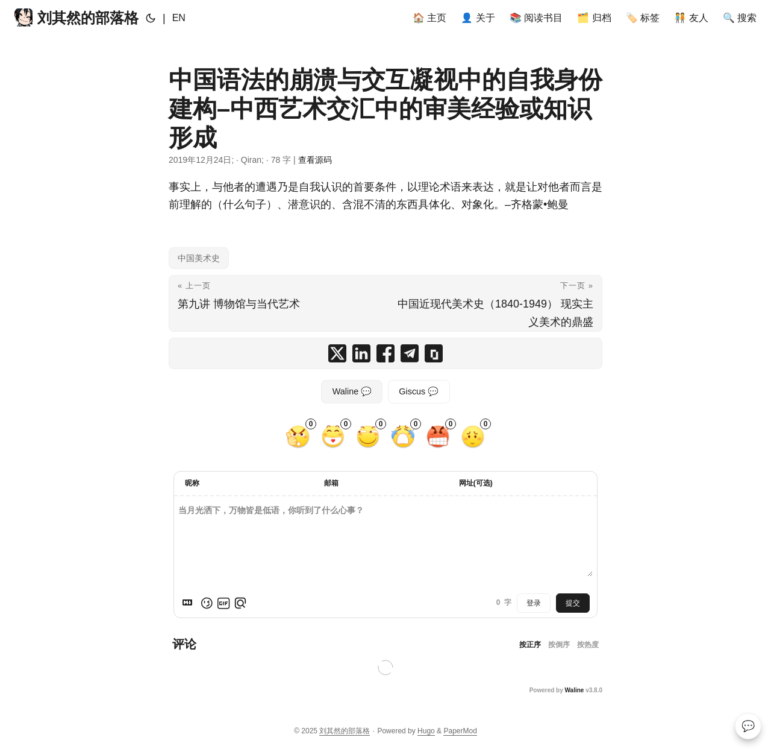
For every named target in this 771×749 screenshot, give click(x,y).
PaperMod (459, 731)
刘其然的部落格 (76, 17)
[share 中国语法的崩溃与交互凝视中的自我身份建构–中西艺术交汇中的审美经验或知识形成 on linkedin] (361, 353)
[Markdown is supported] (190, 603)
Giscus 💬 (419, 391)
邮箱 (331, 483)
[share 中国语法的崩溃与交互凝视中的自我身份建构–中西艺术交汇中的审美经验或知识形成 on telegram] (410, 353)
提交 (573, 603)
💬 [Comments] (748, 726)
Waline (574, 690)
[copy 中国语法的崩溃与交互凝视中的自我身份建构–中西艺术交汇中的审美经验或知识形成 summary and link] (434, 353)
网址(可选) (476, 483)
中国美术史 (199, 258)
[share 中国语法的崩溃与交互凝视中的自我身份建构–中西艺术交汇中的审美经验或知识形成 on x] (337, 353)
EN (179, 18)
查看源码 (315, 160)
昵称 (192, 483)
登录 (533, 603)
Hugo (426, 731)
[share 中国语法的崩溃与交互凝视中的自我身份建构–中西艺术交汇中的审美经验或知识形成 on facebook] (385, 353)
